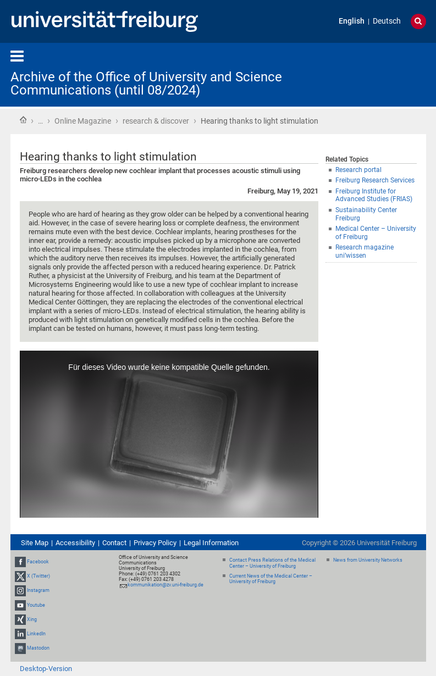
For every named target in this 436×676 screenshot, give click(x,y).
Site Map (34, 543)
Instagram (38, 590)
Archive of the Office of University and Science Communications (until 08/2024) (146, 83)
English (352, 21)
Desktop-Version (46, 668)
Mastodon (38, 648)
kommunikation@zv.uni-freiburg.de (165, 585)
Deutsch (387, 21)
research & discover (156, 121)
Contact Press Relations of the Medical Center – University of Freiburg (272, 563)
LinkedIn (36, 633)
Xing (32, 619)
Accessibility (75, 543)
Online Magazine (82, 121)
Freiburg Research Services (375, 180)
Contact (114, 543)
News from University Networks (367, 560)
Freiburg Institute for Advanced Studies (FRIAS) (373, 195)
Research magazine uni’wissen (364, 251)
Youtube (36, 605)
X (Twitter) (38, 576)
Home (23, 120)
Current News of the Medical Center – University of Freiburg (270, 579)
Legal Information (211, 543)
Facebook (38, 561)
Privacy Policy (155, 543)
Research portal (358, 170)
